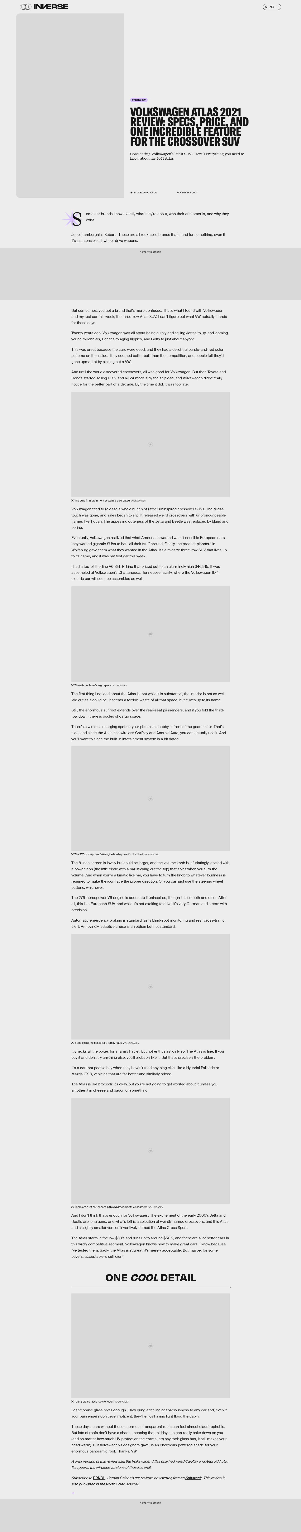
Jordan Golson (147, 192)
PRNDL (99, 1478)
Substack (193, 1478)
